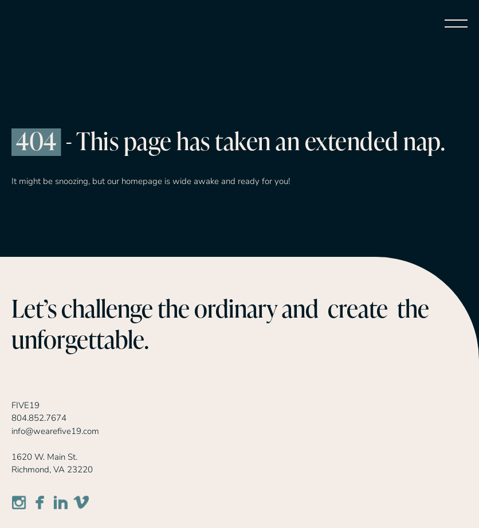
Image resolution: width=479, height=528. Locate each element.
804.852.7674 (38, 418)
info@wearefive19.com (55, 431)
